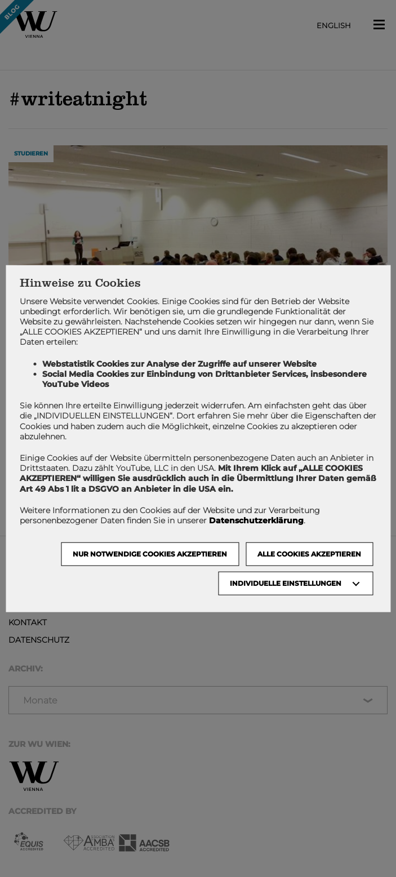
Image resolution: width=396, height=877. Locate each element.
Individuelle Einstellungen (285, 583)
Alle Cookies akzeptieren (309, 554)
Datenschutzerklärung (256, 520)
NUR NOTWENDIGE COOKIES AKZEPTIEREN (150, 554)
